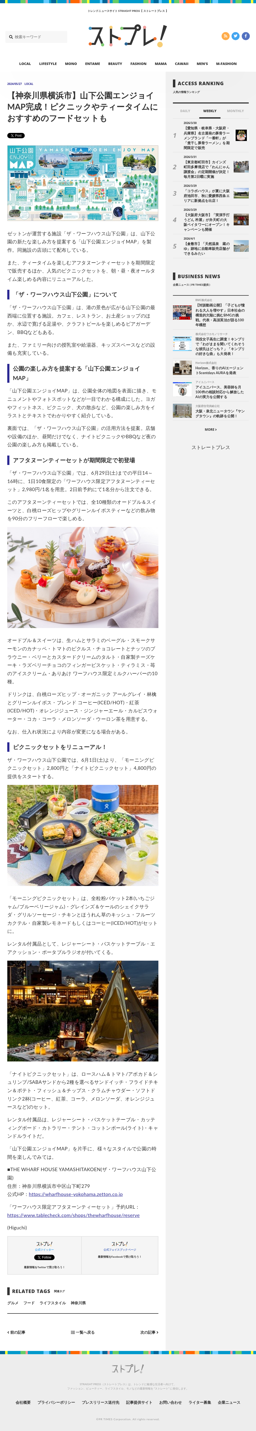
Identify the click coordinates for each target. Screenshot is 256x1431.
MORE (211, 429)
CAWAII (182, 63)
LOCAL (25, 63)
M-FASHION (226, 63)
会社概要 (23, 1402)
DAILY (185, 111)
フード (29, 1303)
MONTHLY (235, 111)
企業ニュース (229, 1402)
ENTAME (92, 63)
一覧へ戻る (83, 1332)
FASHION (138, 63)
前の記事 (16, 1332)
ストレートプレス (210, 447)
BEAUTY (115, 63)
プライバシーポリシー (56, 1402)
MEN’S (202, 63)
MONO (71, 63)
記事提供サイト (139, 1402)
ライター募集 (200, 1402)
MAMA (161, 63)
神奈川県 (78, 1303)
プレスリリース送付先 (101, 1402)
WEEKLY (209, 111)
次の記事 (149, 1332)
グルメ (13, 1303)
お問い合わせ (170, 1402)
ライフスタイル (53, 1303)
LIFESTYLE (48, 63)
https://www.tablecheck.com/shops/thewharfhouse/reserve (73, 1215)
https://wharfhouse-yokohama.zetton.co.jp (76, 1194)
